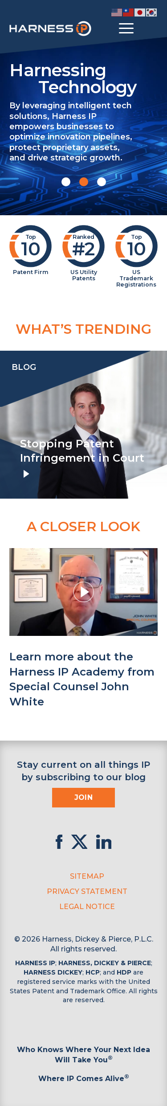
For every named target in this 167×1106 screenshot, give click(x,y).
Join (83, 797)
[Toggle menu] (126, 28)
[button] (66, 182)
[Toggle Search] (150, 28)
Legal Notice (87, 906)
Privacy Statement (87, 891)
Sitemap (87, 876)
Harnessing (83, 78)
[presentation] (9, 424)
